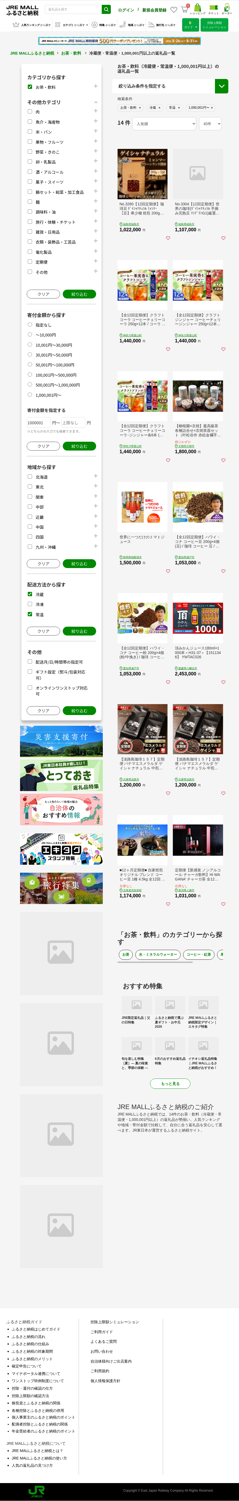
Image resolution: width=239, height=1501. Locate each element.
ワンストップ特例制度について (38, 1381)
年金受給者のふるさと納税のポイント (43, 1431)
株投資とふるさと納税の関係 (36, 1403)
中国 (40, 527)
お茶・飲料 (71, 53)
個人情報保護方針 (105, 1381)
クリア (43, 294)
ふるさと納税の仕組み (30, 1344)
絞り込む (79, 294)
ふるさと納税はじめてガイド (36, 1329)
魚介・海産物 (48, 122)
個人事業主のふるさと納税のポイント (43, 1417)
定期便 (42, 262)
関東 (40, 497)
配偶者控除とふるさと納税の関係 (40, 1424)
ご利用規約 (100, 1371)
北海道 (42, 477)
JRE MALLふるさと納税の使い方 (39, 1458)
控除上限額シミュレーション (115, 1322)
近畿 (40, 517)
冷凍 (40, 604)
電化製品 (44, 252)
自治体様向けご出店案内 (111, 1361)
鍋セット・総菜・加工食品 (60, 192)
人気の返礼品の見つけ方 (32, 1465)
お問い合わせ (102, 1351)
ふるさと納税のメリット (32, 1359)
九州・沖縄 (46, 547)
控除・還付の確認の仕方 (32, 1388)
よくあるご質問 (104, 1341)
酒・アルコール (50, 172)
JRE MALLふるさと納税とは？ (37, 1451)
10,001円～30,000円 (54, 345)
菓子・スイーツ (50, 182)
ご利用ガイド (102, 1332)
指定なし (44, 325)
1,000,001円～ (48, 395)
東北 (40, 487)
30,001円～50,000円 (54, 355)
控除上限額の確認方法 (30, 1396)
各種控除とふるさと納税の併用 (38, 1410)
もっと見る (170, 1084)
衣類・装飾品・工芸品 (56, 242)
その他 (42, 272)
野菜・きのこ (48, 152)
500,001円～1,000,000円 (58, 385)
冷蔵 (40, 594)
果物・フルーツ (50, 142)
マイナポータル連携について (36, 1373)
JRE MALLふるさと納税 (32, 53)
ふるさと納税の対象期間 (32, 1351)
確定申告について (27, 1366)
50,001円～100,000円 (55, 365)
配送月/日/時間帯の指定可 (59, 662)
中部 (40, 507)
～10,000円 (46, 335)
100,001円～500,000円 (56, 375)
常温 (40, 614)
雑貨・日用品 (48, 232)
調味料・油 (46, 212)
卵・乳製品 (46, 162)
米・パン (44, 132)
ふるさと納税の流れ (28, 1336)
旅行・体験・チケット (56, 222)
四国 (40, 537)
